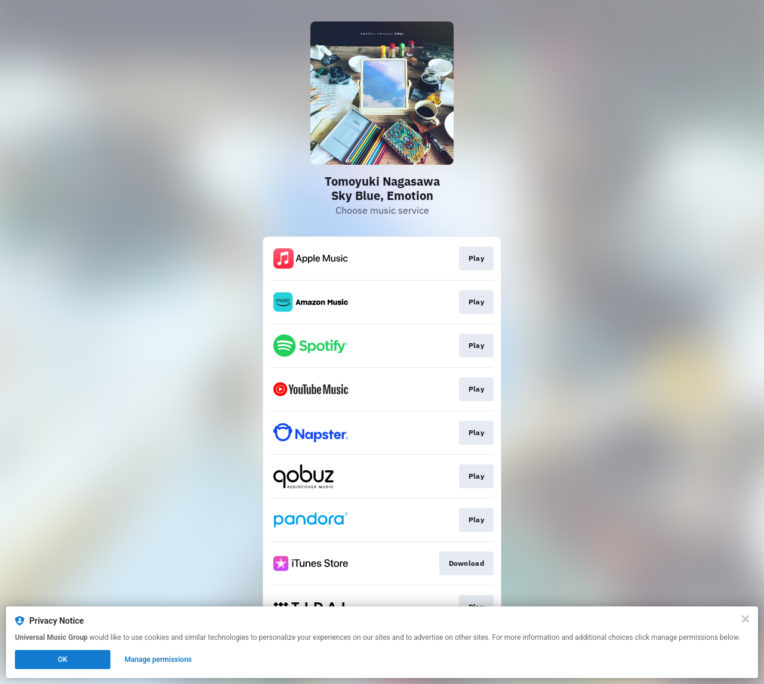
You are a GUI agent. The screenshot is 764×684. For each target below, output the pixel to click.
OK (62, 659)
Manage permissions (158, 659)
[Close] (745, 618)
